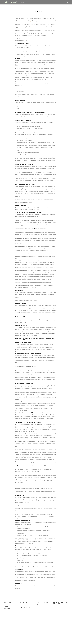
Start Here (46, 2)
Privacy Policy (7, 608)
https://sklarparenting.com (28, 21)
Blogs (55, 2)
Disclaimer (6, 612)
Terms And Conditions (8, 610)
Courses (51, 2)
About (59, 2)
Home (41, 2)
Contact (64, 2)
